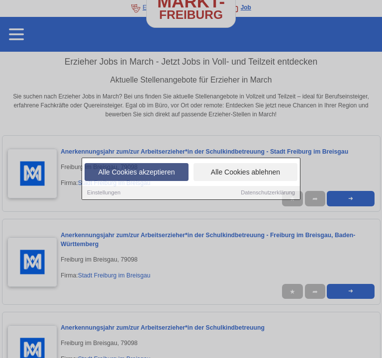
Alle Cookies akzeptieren (136, 173)
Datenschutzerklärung (268, 193)
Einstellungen (103, 193)
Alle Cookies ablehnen (245, 173)
